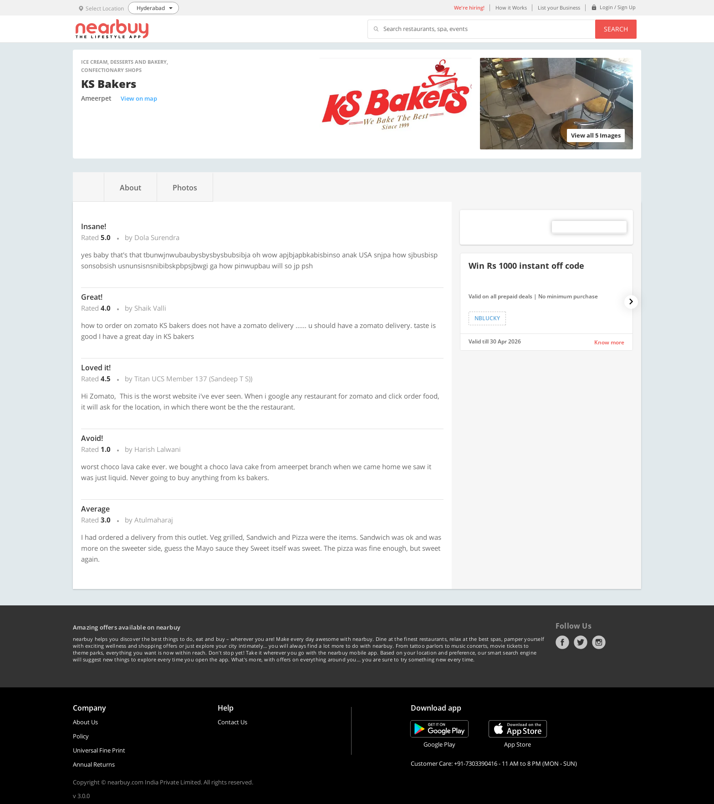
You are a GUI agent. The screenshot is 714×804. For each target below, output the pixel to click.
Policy (81, 736)
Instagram (599, 642)
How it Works (511, 7)
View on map (139, 98)
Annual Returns (94, 764)
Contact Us (232, 722)
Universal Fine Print (99, 750)
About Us (85, 722)
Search (616, 29)
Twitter (580, 642)
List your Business (559, 7)
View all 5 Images (596, 135)
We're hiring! (469, 7)
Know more (609, 342)
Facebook (562, 642)
